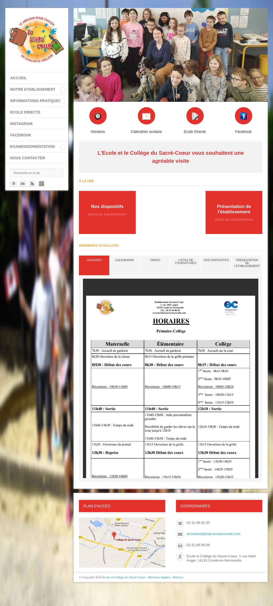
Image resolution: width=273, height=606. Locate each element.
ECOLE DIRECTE (25, 112)
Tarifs (155, 260)
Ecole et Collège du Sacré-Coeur (124, 577)
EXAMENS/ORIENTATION (32, 146)
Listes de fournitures (185, 261)
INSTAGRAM (21, 124)
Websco (178, 577)
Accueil (18, 78)
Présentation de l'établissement (247, 263)
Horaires (94, 260)
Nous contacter (27, 158)
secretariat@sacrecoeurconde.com (213, 534)
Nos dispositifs (216, 260)
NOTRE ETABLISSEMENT (32, 89)
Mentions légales (159, 577)
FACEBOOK (20, 135)
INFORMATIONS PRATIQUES (35, 101)
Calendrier (124, 260)
